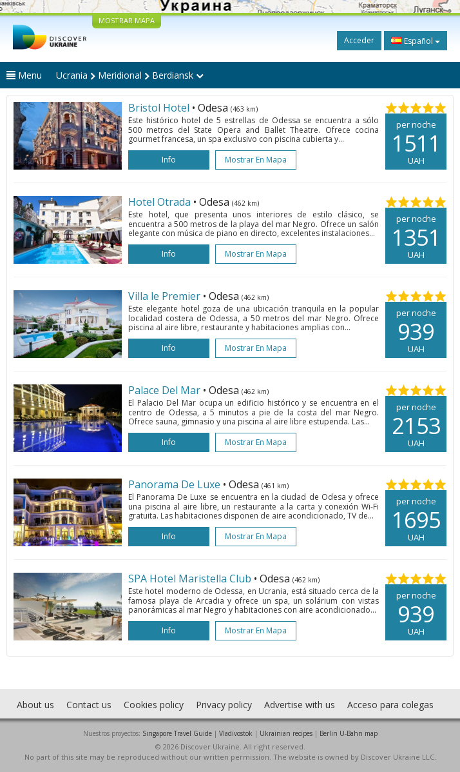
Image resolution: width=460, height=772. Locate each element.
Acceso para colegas (390, 704)
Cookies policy (154, 704)
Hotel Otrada (160, 202)
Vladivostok (236, 733)
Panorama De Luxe (174, 484)
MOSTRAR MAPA (127, 20)
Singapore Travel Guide (177, 733)
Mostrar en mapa (256, 159)
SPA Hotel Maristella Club (191, 578)
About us (35, 704)
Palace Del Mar (165, 390)
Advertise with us (299, 704)
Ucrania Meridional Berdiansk (130, 75)
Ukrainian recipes (286, 733)
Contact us (88, 704)
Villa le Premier (165, 296)
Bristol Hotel (160, 108)
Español (415, 40)
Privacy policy (224, 704)
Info (169, 159)
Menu (24, 75)
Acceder (359, 40)
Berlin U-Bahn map (349, 733)
